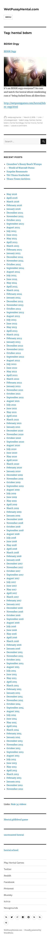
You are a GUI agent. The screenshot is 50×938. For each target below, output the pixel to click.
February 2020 (14, 467)
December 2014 (15, 696)
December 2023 (15, 301)
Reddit (7, 875)
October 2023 (14, 308)
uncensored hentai (14, 835)
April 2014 (12, 726)
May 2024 (12, 283)
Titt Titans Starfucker (18, 175)
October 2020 (14, 438)
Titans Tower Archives (18, 179)
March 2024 (13, 290)
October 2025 (14, 220)
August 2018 (13, 534)
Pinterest (9, 888)
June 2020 (12, 452)
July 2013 (11, 759)
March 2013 (13, 774)
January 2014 (13, 737)
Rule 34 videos (18, 804)
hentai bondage (17, 123)
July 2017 (11, 582)
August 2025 (13, 227)
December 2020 (15, 430)
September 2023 (15, 312)
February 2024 (14, 294)
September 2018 (15, 530)
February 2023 (14, 338)
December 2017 (15, 563)
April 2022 (12, 375)
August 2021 (13, 401)
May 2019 (12, 500)
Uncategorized (10, 120)
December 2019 (15, 475)
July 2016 (11, 626)
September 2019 (15, 486)
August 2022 (13, 360)
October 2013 (13, 748)
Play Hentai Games (14, 862)
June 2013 (12, 763)
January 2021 (13, 427)
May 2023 (12, 327)
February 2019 (14, 512)
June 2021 (12, 408)
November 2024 (15, 260)
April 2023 (12, 331)
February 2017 (14, 600)
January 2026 (14, 209)
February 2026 (14, 205)
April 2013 (12, 770)
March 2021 (13, 419)
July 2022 (11, 364)
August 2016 (13, 622)
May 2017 (11, 589)
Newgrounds (11, 908)
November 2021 (15, 390)
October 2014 (13, 704)
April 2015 (12, 681)
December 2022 (15, 345)
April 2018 (12, 548)
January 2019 (13, 515)
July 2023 (11, 319)
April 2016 (12, 637)
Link (40, 117)
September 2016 (15, 619)
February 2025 (14, 249)
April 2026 (12, 198)
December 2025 (15, 212)
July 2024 (11, 275)
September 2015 (15, 663)
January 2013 (13, 781)
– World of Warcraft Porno (21, 167)
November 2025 (15, 216)
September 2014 (15, 707)
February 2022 (14, 382)
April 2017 (12, 593)
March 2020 (13, 464)
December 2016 (15, 608)
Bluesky (8, 895)
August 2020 (13, 445)
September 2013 (15, 752)
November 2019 (15, 478)
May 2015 (12, 678)
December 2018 (15, 519)
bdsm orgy (24, 120)
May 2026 (12, 194)
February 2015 (14, 689)
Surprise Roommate (17, 171)
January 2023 (13, 342)
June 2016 (12, 630)
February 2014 (14, 733)
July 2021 (11, 404)
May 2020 (12, 456)
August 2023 (13, 316)
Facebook (9, 882)
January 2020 (14, 471)
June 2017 (12, 585)
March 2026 (13, 201)
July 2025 (11, 231)
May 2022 (12, 371)
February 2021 (14, 423)
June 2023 (12, 323)
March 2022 (13, 379)
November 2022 (15, 349)
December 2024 (15, 257)
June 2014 (12, 718)
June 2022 (12, 367)
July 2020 (11, 449)
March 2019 (13, 508)
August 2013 (13, 755)
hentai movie (30, 123)
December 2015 (15, 652)
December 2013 (15, 741)
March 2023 (13, 334)
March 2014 (13, 730)
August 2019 (13, 489)
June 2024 (12, 279)
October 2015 (13, 659)
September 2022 (15, 356)
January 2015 (13, 693)
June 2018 (12, 541)
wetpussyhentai (14, 117)
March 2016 (13, 641)
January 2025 (14, 253)
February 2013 (14, 778)
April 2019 (12, 504)
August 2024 (13, 271)
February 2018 (14, 556)
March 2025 (13, 246)
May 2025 (12, 238)
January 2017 (13, 604)
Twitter (7, 869)
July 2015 (11, 670)
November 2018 (15, 523)
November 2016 (15, 611)
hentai (32, 120)
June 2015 (12, 674)
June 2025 (12, 235)
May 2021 (12, 412)
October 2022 (14, 353)
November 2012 (15, 789)
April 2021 (12, 416)
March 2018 (13, 552)
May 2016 (12, 633)
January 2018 (13, 560)
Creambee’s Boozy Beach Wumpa (24, 164)
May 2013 (11, 766)
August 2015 (13, 667)
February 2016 (14, 645)
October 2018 (13, 526)
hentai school (11, 850)
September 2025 (15, 223)
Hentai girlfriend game (16, 819)
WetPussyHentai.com (21, 9)
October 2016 (14, 615)
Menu (8, 17)
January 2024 (14, 297)
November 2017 (15, 567)
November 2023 (15, 305)
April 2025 (12, 242)
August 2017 (13, 578)
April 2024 (12, 286)
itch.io (7, 901)
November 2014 (15, 700)
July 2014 (11, 715)
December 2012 (15, 785)
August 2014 (13, 711)
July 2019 (11, 493)
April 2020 (12, 460)
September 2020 (15, 441)
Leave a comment (19, 126)
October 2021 (13, 393)
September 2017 (15, 574)
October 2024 (14, 264)
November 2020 (15, 434)
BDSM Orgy (11, 43)
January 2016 (13, 648)
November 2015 (15, 656)
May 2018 (12, 545)
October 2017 (13, 571)
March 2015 (13, 685)
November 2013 (15, 744)
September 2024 (15, 268)
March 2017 (13, 597)
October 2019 (14, 482)
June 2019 (12, 497)
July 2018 (11, 537)
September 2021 (15, 397)
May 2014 (12, 722)
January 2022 (14, 386)
